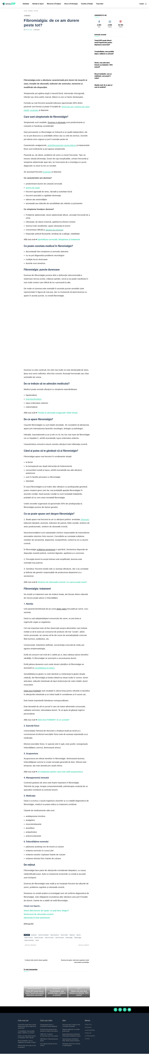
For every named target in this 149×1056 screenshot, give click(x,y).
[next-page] (28, 1003)
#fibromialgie (77, 937)
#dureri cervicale (49, 937)
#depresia (72, 935)
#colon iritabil (64, 935)
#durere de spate (38, 937)
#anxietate (33, 935)
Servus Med (29, 29)
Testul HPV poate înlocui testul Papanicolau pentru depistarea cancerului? (35, 995)
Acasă (25, 11)
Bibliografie (29, 924)
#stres (37, 940)
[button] (143, 4)
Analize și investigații (34, 991)
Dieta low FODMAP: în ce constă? (53, 720)
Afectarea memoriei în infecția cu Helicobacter (71, 1046)
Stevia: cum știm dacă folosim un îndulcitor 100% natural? (79, 996)
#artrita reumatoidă (43, 935)
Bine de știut (56, 993)
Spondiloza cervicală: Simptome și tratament (58, 239)
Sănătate (30, 11)
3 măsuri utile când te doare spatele (36, 960)
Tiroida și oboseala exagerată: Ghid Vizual (57, 413)
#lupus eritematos (29, 940)
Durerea (36, 11)
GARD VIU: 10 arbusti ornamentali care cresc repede (49, 1037)
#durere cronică (29, 937)
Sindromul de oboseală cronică (38, 914)
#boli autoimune (54, 935)
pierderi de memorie (54, 230)
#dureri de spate (59, 937)
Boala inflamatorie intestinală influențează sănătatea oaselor (71, 1037)
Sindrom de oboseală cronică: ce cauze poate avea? (62, 582)
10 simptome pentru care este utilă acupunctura (60, 772)
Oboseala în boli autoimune (37, 918)
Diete (79, 993)
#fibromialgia (69, 937)
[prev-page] (25, 1003)
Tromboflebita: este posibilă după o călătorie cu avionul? (57, 996)
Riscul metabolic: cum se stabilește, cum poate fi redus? (103, 76)
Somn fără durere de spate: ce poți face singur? (46, 910)
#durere (79, 935)
